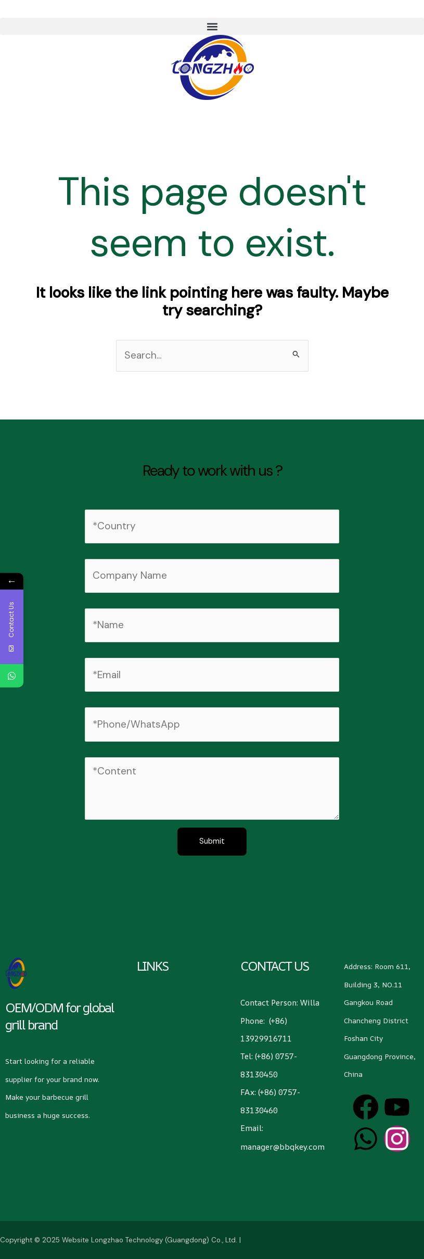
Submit (212, 841)
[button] (212, 26)
